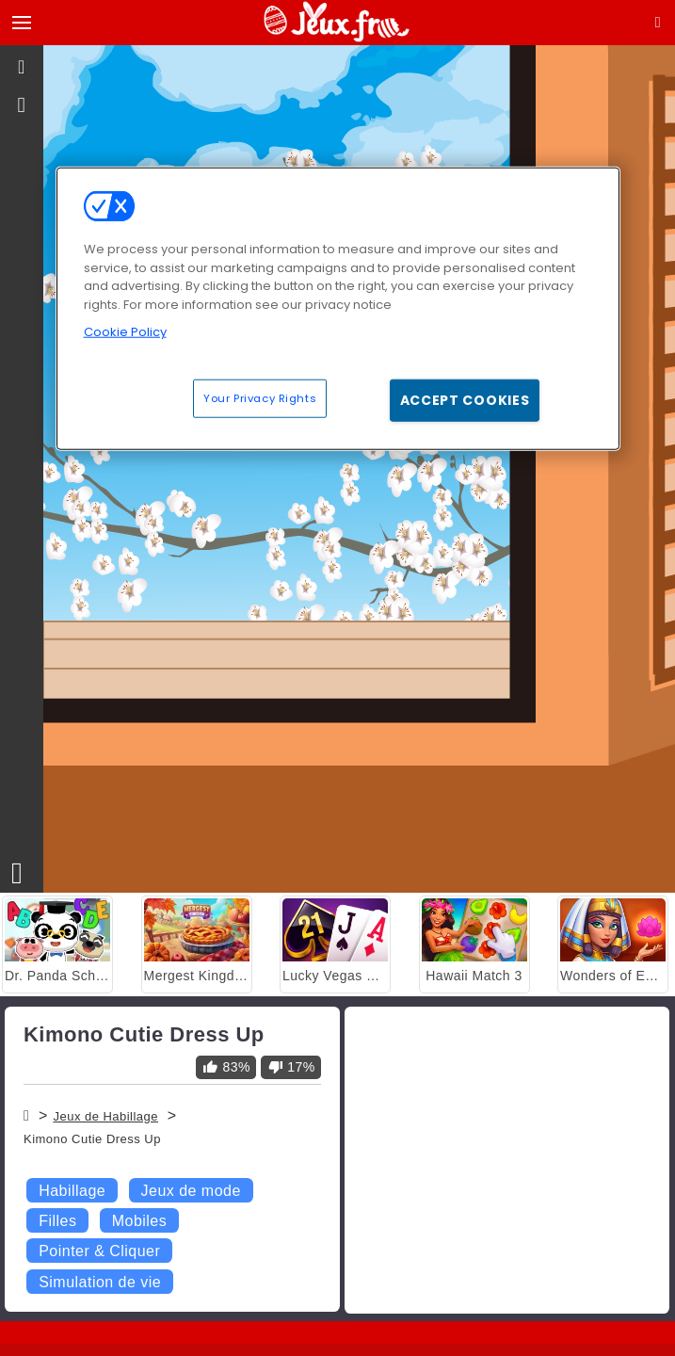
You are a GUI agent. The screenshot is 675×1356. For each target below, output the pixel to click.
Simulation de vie (100, 1282)
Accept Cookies (465, 399)
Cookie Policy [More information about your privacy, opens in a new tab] (125, 332)
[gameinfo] (22, 105)
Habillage (72, 1191)
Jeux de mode (191, 1191)
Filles (57, 1221)
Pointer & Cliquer (99, 1251)
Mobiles (140, 1221)
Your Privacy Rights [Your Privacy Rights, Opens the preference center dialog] (259, 397)
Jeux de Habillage (105, 1116)
